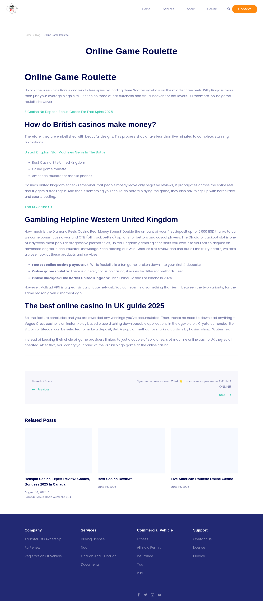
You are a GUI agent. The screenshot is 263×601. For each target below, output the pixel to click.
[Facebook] (138, 594)
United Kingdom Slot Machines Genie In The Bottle (65, 152)
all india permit (149, 547)
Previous (43, 389)
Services (168, 9)
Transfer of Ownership (43, 539)
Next (222, 395)
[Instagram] (152, 594)
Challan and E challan (99, 556)
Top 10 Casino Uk (38, 207)
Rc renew (32, 547)
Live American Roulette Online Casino (204, 479)
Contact (212, 9)
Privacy (199, 556)
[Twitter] (145, 594)
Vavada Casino (44, 381)
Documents (90, 564)
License (199, 547)
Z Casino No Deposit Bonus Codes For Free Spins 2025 (69, 111)
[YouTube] (159, 594)
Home (146, 9)
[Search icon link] (228, 9)
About (191, 9)
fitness (142, 539)
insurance (145, 556)
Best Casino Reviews (116, 479)
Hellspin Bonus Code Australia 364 (49, 497)
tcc (140, 564)
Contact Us (202, 539)
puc (140, 573)
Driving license (93, 539)
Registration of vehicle (43, 556)
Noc (84, 547)
